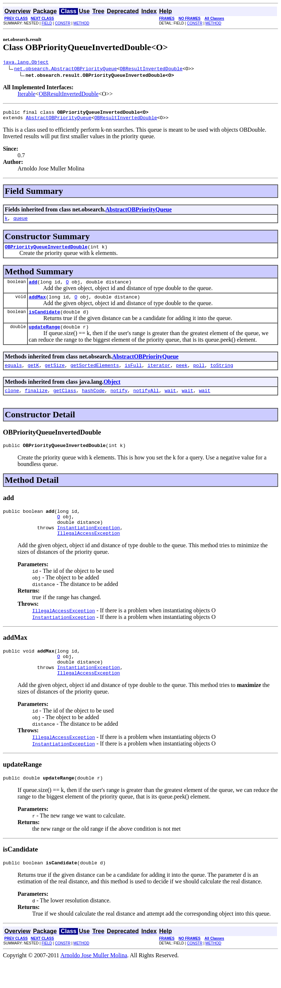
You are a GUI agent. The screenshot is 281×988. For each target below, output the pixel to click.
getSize (55, 376)
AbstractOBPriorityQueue (58, 120)
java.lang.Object (26, 63)
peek (181, 376)
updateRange (44, 336)
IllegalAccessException (88, 551)
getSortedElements (94, 376)
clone (12, 402)
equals (13, 376)
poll (199, 376)
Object (112, 393)
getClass (64, 402)
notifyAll (146, 402)
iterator (158, 376)
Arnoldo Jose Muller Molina (93, 981)
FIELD (47, 23)
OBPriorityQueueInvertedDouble (46, 252)
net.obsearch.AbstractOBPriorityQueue (65, 69)
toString (221, 376)
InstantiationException (88, 545)
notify (119, 402)
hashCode (93, 402)
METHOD (81, 23)
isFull (133, 376)
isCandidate (44, 320)
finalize (36, 402)
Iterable (26, 95)
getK (33, 376)
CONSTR (62, 23)
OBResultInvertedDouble (151, 69)
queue (20, 222)
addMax (37, 304)
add (33, 288)
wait (170, 402)
